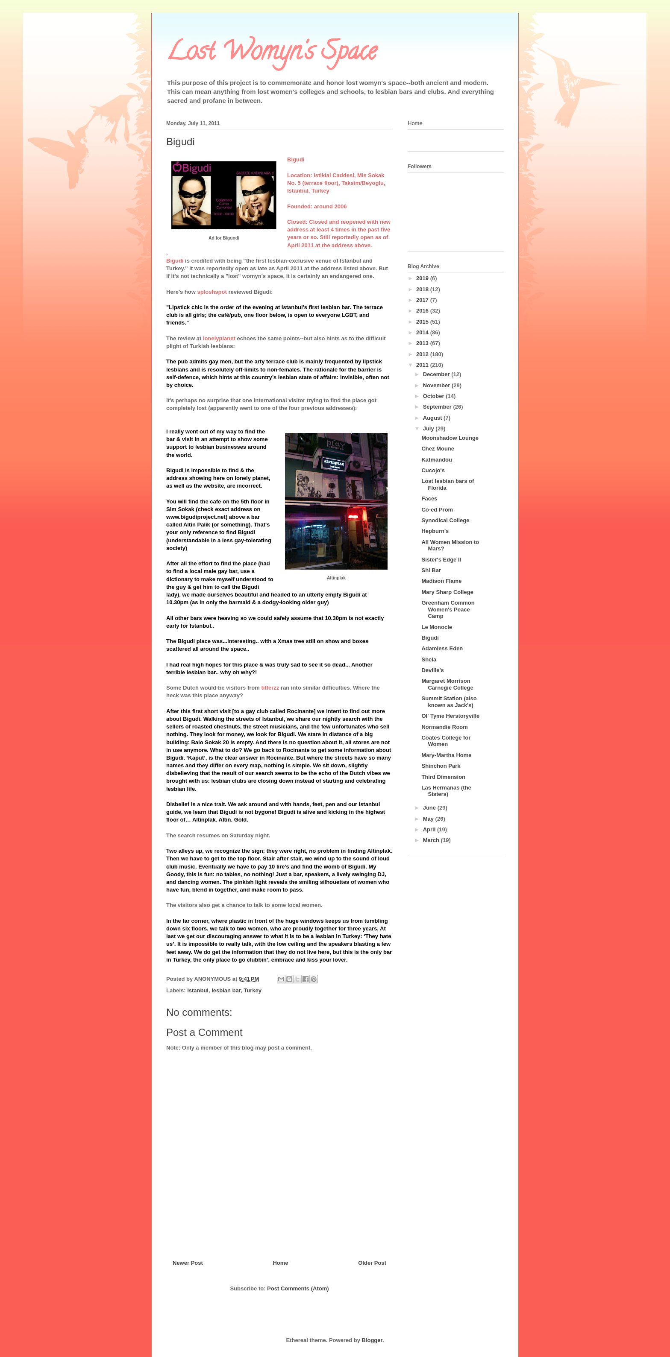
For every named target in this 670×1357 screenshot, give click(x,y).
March (432, 840)
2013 (423, 343)
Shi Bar (431, 570)
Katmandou (436, 459)
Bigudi (429, 638)
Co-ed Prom (437, 509)
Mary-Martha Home (446, 755)
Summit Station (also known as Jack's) (448, 701)
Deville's (432, 670)
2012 (423, 354)
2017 (423, 300)
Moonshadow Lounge (450, 438)
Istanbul (198, 990)
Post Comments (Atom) (298, 1288)
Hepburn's (435, 531)
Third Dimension (443, 777)
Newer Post (188, 1263)
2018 (423, 289)
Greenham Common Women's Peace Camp (447, 609)
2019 (423, 278)
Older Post (372, 1263)
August (433, 418)
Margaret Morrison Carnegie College (447, 684)
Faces (429, 498)
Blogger (371, 1340)
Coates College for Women (445, 741)
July (429, 428)
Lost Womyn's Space (271, 54)
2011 (423, 365)
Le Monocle (436, 627)
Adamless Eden (442, 648)
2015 (423, 322)
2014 (423, 332)
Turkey (253, 990)
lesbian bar (226, 990)
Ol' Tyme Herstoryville (450, 716)
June (430, 807)
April (430, 829)
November (437, 385)
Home (280, 1263)
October (434, 396)
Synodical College (445, 520)
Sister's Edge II (441, 559)
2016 (423, 310)
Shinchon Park (440, 766)
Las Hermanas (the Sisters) (446, 791)
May (429, 819)
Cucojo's (432, 470)
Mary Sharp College (447, 592)
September (438, 407)
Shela (428, 659)
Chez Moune (437, 448)
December (437, 374)
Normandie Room (444, 727)
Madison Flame (441, 581)
